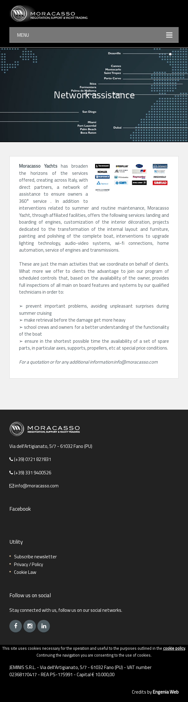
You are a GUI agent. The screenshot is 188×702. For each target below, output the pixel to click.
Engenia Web (166, 691)
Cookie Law (25, 572)
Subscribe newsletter (35, 556)
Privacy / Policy (28, 564)
